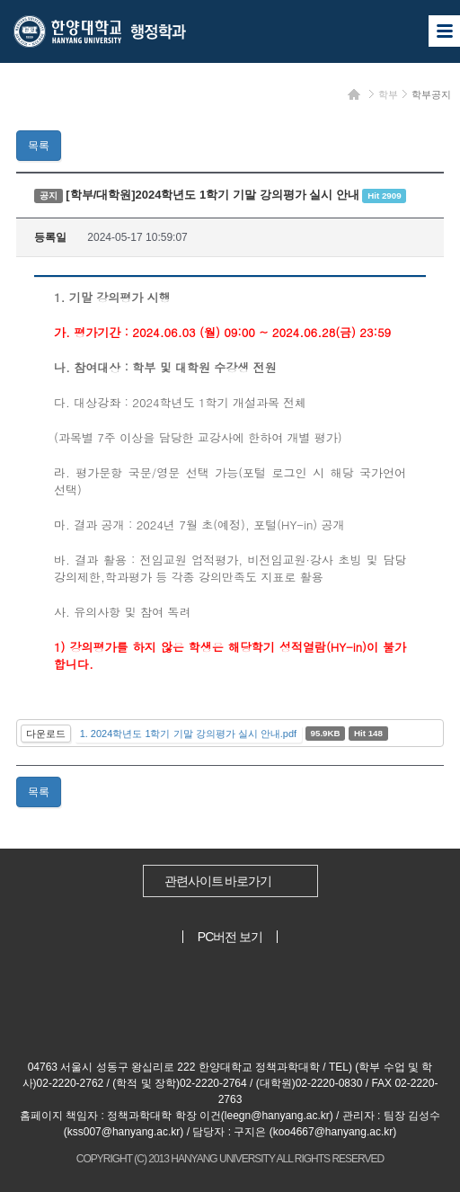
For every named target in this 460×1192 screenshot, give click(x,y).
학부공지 (431, 94)
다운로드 (46, 733)
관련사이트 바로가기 (218, 881)
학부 (388, 94)
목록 (38, 145)
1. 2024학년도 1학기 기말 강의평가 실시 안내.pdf (188, 733)
